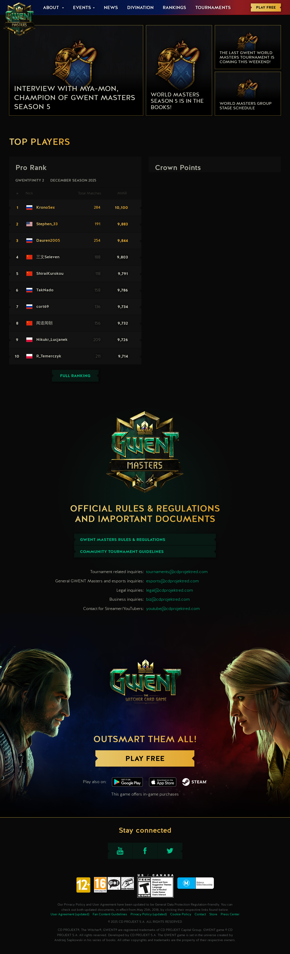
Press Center (230, 914)
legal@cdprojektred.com (169, 590)
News (111, 8)
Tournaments (213, 8)
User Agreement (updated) (70, 914)
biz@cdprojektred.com (168, 599)
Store (213, 914)
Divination (140, 8)
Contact (200, 914)
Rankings (174, 8)
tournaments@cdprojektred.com (177, 571)
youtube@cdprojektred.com (173, 608)
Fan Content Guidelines (110, 914)
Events (82, 8)
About (51, 8)
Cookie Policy (180, 914)
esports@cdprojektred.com (172, 580)
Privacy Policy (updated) (148, 914)
